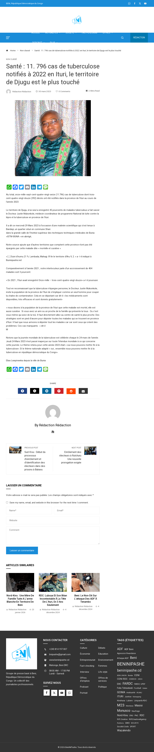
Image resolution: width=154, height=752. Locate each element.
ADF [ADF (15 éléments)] (120, 649)
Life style (102, 672)
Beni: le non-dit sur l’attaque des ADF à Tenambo (85, 598)
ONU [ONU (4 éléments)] (131, 715)
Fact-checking (87, 665)
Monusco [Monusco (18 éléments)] (123, 710)
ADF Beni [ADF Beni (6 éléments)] (128, 649)
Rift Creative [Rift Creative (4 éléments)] (122, 719)
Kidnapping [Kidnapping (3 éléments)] (137, 697)
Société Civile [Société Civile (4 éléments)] (123, 727)
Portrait (83, 693)
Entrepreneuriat (87, 660)
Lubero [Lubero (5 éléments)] (130, 700)
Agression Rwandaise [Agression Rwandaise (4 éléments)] (126, 653)
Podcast (84, 686)
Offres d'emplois (85, 679)
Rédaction (139, 37)
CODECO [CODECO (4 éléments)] (132, 679)
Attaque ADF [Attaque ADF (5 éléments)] (123, 658)
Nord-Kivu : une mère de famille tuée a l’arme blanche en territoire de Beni (20, 600)
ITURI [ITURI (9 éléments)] (120, 696)
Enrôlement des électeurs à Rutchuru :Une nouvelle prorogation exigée (68, 455)
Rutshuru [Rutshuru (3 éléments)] (120, 723)
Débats (101, 648)
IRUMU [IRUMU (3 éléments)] (139, 693)
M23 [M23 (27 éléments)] (121, 705)
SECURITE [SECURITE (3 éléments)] (135, 723)
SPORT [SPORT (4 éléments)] (133, 727)
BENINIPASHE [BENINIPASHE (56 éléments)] (131, 664)
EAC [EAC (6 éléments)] (119, 684)
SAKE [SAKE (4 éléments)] (127, 723)
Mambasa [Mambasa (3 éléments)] (129, 706)
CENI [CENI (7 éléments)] (136, 675)
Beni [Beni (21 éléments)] (133, 658)
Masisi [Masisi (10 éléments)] (139, 705)
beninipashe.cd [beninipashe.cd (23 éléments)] (129, 670)
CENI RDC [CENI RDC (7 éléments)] (122, 679)
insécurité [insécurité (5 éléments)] (131, 692)
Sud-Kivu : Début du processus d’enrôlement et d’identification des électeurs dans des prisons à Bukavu (37, 459)
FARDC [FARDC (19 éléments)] (128, 683)
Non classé (11, 59)
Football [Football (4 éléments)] (137, 688)
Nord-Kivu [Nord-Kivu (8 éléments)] (122, 715)
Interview (84, 672)
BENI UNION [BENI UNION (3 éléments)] (122, 675)
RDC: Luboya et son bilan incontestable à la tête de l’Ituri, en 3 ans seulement (53, 600)
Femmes (102, 665)
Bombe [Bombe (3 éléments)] (130, 675)
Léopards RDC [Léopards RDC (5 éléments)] (140, 700)
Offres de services (103, 679)
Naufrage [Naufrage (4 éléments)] (136, 711)
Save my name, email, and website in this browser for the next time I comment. (49, 502)
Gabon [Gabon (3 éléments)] (144, 688)
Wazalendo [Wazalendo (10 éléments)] (123, 730)
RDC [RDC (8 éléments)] (142, 715)
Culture (83, 648)
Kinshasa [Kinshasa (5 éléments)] (121, 700)
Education (103, 653)
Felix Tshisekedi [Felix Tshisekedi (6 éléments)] (125, 688)
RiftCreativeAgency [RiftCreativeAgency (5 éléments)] (137, 719)
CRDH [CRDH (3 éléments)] (140, 679)
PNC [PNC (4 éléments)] (136, 715)
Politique (102, 686)
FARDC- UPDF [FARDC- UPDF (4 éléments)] (139, 684)
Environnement (105, 660)
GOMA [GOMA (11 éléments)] (121, 692)
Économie (85, 653)
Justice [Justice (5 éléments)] (128, 696)
